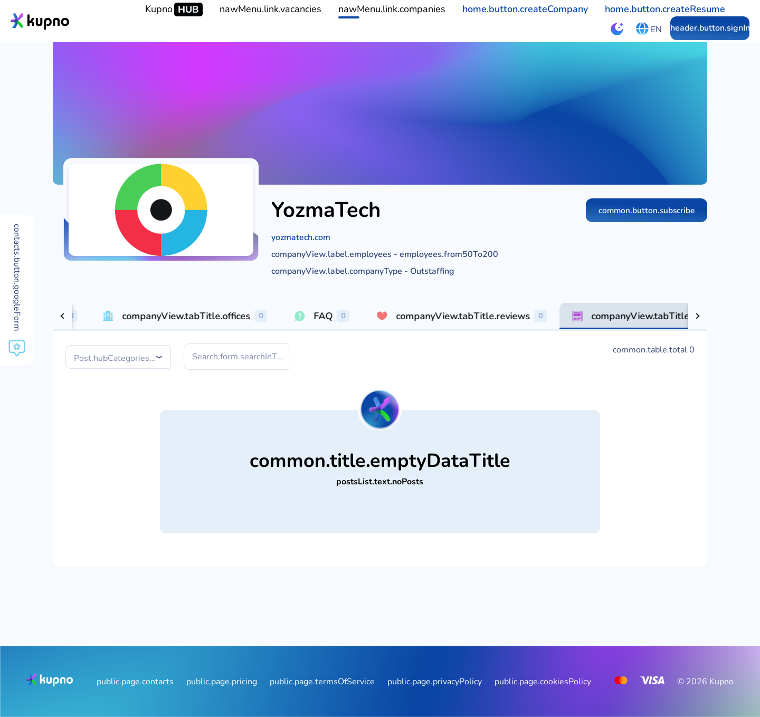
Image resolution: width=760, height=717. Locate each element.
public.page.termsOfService (322, 681)
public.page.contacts (135, 681)
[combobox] (119, 357)
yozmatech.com (300, 237)
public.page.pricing (221, 681)
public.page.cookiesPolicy (543, 681)
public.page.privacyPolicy (434, 681)
